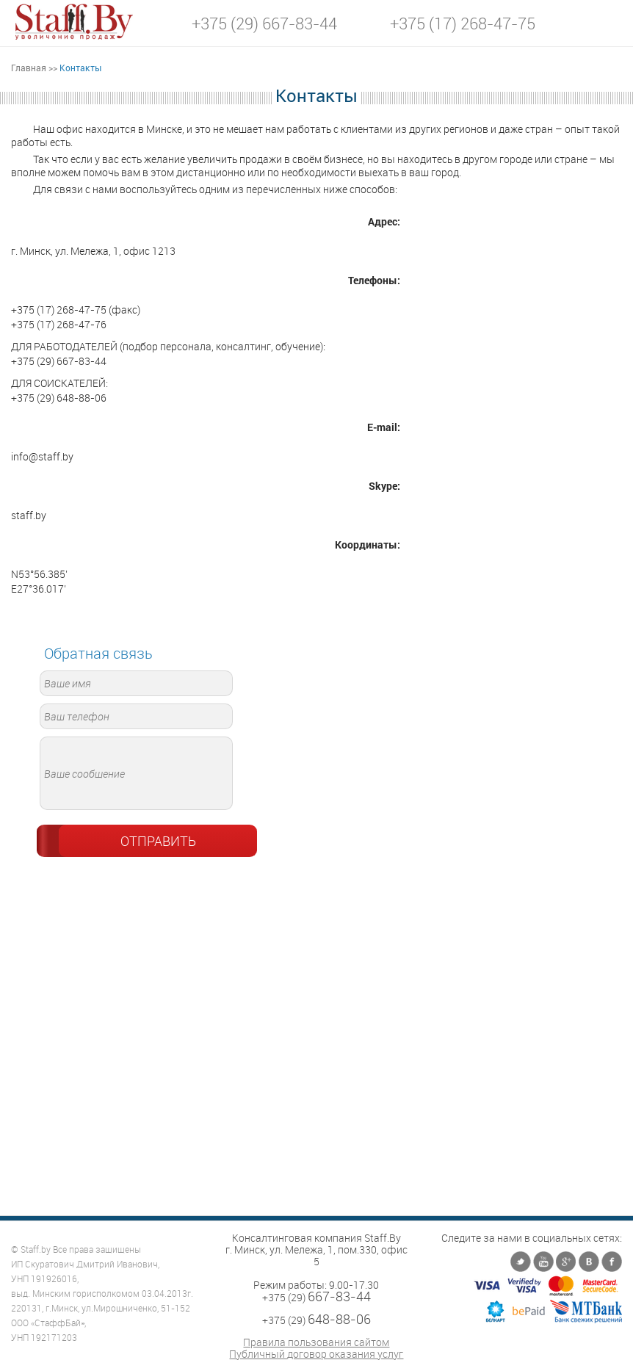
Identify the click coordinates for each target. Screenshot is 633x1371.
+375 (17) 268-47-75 (462, 23)
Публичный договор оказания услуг (316, 1354)
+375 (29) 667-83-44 (264, 23)
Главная (28, 67)
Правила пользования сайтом (316, 1342)
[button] (611, 22)
